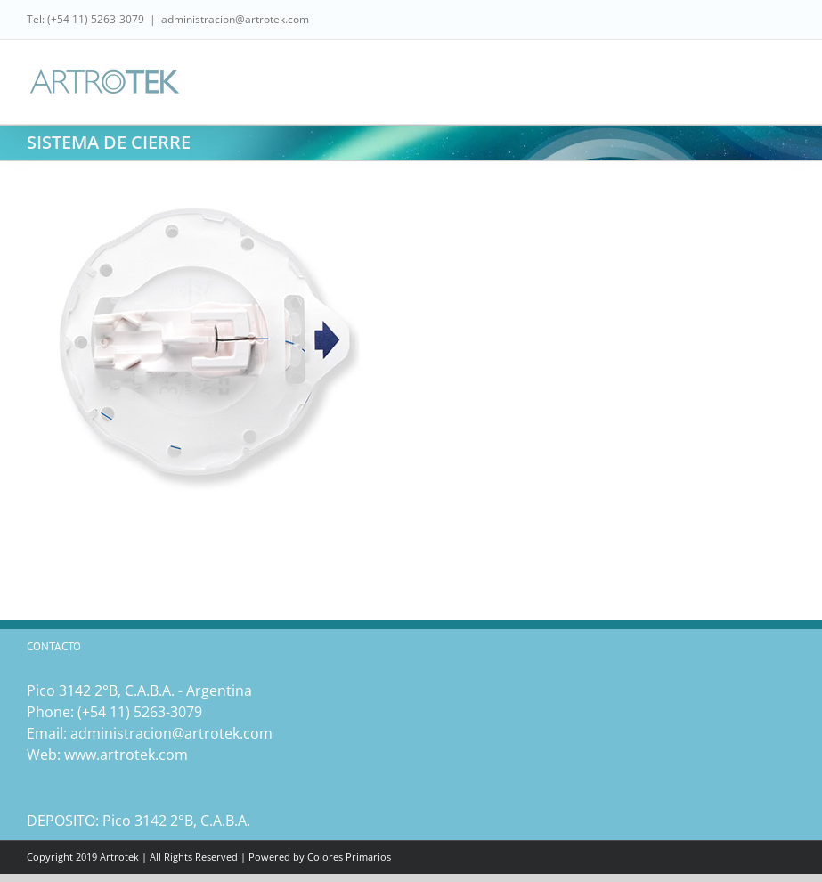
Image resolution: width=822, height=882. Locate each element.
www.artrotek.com (126, 754)
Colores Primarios (349, 856)
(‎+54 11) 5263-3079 (139, 712)
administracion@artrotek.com (235, 19)
